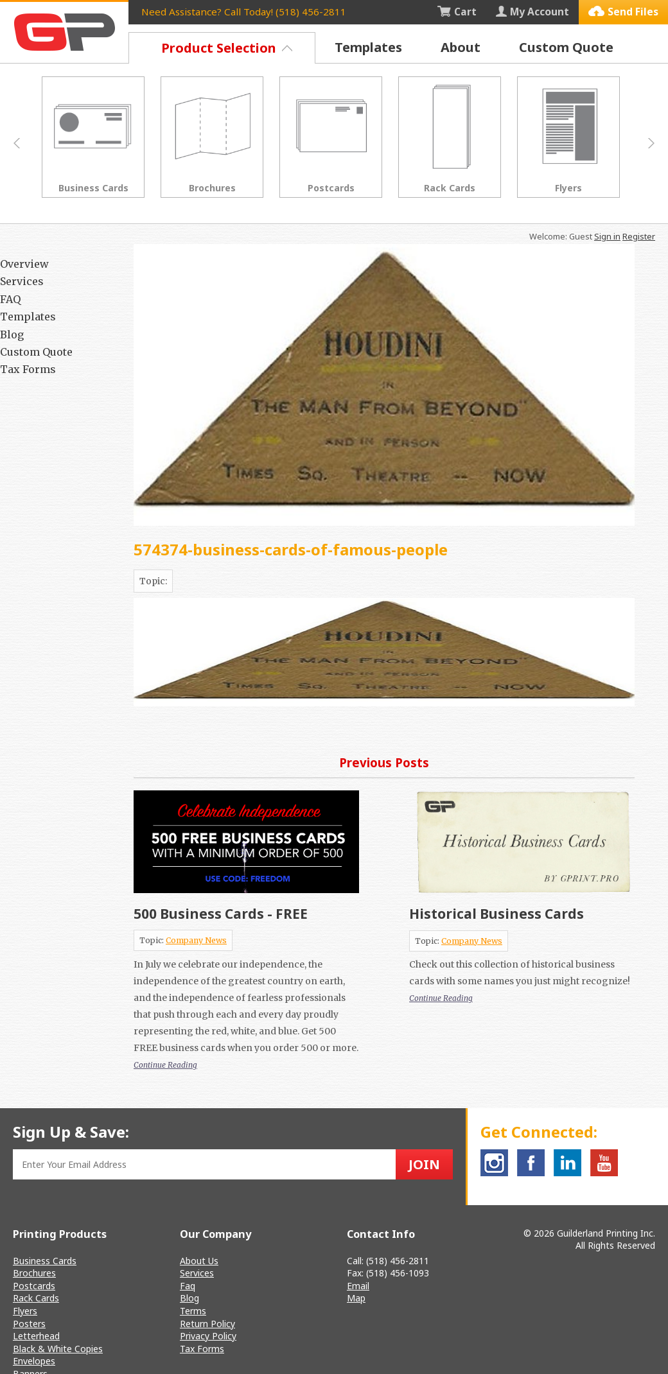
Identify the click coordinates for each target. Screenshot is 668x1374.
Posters (29, 1323)
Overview (24, 263)
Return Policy (207, 1323)
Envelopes (34, 1361)
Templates (368, 47)
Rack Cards (36, 1298)
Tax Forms (28, 369)
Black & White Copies (58, 1349)
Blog (12, 334)
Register (638, 236)
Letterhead (36, 1336)
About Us (199, 1261)
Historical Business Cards (496, 914)
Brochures (34, 1273)
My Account (532, 11)
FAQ (10, 299)
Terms (193, 1311)
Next (651, 143)
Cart (457, 11)
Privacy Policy (208, 1336)
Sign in (607, 236)
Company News (196, 940)
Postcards (34, 1286)
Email (358, 1286)
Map (356, 1298)
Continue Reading (165, 1065)
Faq (187, 1286)
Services (22, 281)
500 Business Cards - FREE (221, 914)
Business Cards (44, 1261)
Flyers (25, 1311)
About (460, 47)
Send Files (623, 11)
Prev (16, 143)
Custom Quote (566, 47)
